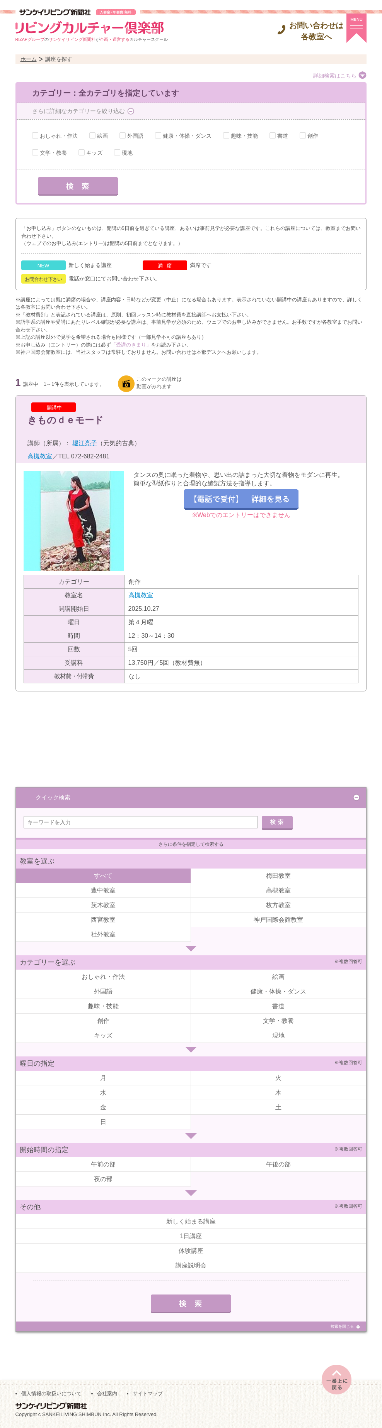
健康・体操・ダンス (187, 136)
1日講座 (191, 1236)
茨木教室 (103, 905)
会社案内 (107, 1393)
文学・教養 (53, 153)
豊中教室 (103, 890)
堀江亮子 (84, 443)
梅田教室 (278, 875)
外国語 (135, 136)
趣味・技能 (244, 136)
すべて (103, 875)
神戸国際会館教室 (278, 919)
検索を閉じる (342, 1326)
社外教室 (103, 934)
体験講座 (191, 1250)
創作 (312, 136)
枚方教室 (278, 905)
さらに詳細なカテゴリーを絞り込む (78, 111)
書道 (282, 136)
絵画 (102, 136)
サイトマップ (148, 1393)
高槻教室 (39, 456)
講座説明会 (191, 1265)
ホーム (28, 59)
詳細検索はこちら (334, 76)
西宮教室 (103, 919)
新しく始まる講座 (191, 1221)
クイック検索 (53, 797)
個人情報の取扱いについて (51, 1393)
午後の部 (278, 1164)
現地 (127, 153)
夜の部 (103, 1179)
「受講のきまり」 (131, 345)
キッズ (94, 153)
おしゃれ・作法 (59, 136)
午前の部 (103, 1164)
